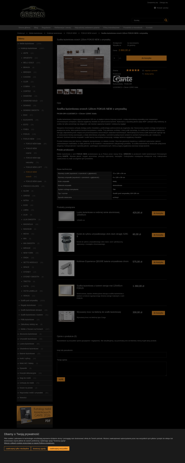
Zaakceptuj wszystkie (59, 448)
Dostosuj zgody (39, 448)
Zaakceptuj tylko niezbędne (17, 448)
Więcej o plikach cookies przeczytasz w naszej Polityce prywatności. (29, 443)
